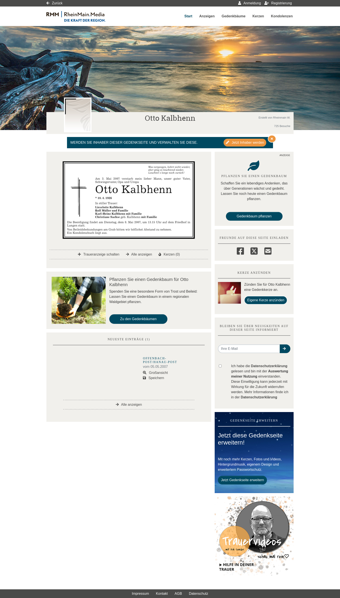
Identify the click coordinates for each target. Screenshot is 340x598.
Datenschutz (198, 593)
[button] (285, 348)
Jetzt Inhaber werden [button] (245, 142)
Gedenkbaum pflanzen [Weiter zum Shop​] (254, 216)
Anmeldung (249, 3)
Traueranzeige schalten (98, 254)
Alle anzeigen (139, 254)
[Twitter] (254, 250)
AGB (178, 593)
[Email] (267, 250)
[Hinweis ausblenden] (272, 138)
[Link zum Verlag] (83, 16)
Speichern (153, 378)
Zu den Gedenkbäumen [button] (138, 319)
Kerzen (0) (169, 254)
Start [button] (188, 16)
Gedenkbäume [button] (233, 16)
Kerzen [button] (258, 16)
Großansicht (155, 373)
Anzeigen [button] (207, 16)
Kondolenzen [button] (282, 16)
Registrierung (278, 3)
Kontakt (162, 593)
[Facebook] (240, 250)
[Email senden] (249, 348)
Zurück (54, 3)
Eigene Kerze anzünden (265, 300)
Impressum (140, 593)
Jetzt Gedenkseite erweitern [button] (242, 480)
